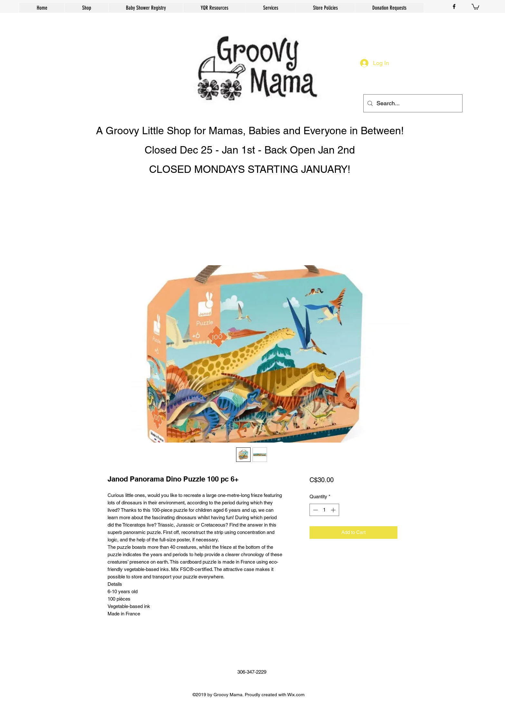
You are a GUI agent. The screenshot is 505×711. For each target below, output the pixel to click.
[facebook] (454, 6)
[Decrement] (314, 510)
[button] (475, 6)
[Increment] (333, 510)
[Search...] (412, 103)
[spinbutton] (324, 510)
